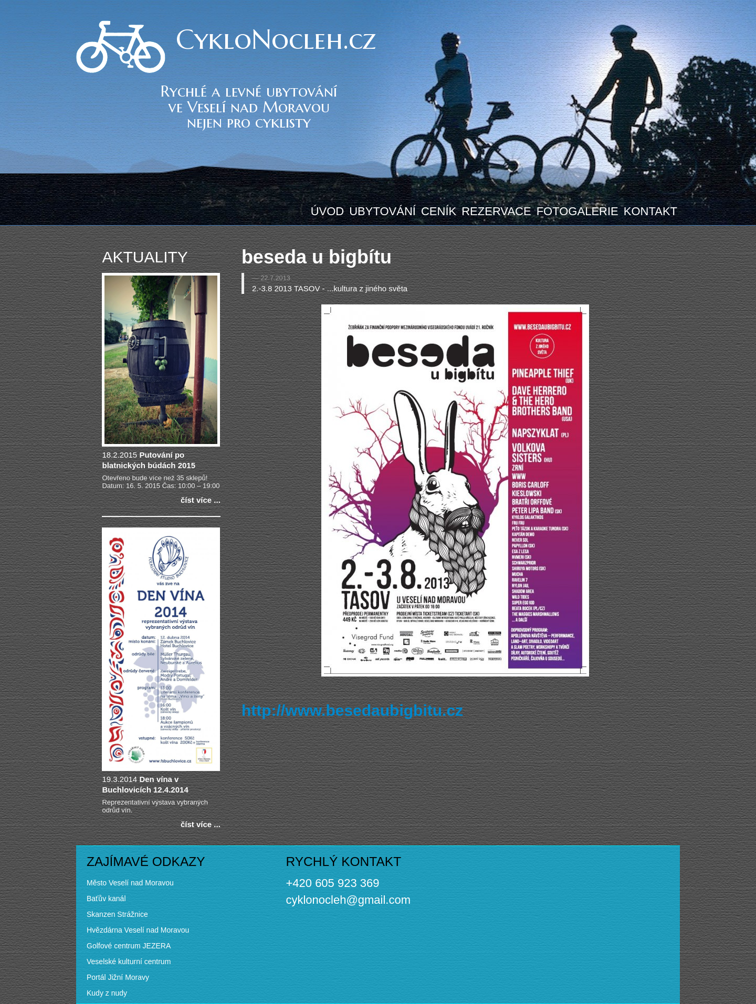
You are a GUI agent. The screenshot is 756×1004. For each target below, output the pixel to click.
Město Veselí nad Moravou (130, 883)
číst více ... (200, 499)
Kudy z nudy (107, 993)
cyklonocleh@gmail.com (348, 899)
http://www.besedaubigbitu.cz (352, 710)
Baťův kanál (106, 898)
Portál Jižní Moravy (118, 977)
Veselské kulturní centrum (129, 961)
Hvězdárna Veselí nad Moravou (138, 930)
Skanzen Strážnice (117, 914)
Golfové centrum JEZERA (129, 946)
